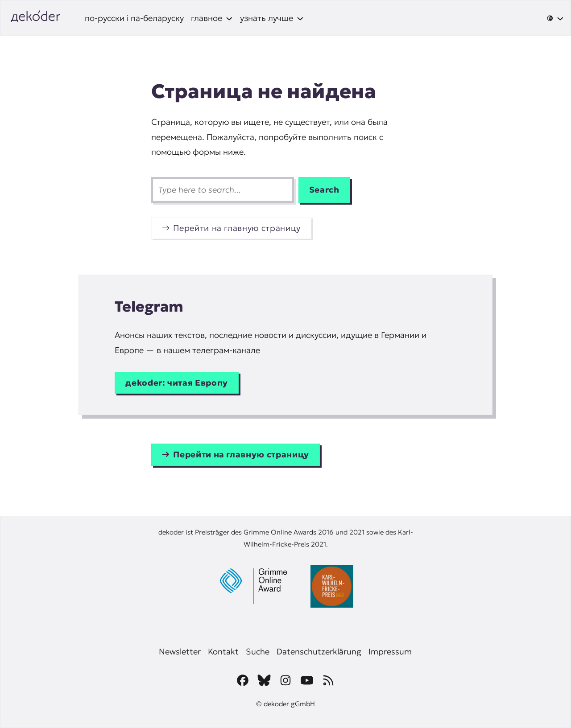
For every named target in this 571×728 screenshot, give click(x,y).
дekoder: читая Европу (176, 383)
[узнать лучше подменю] (271, 18)
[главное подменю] (211, 18)
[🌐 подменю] (555, 18)
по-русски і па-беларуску (134, 18)
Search (324, 190)
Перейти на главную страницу (237, 228)
